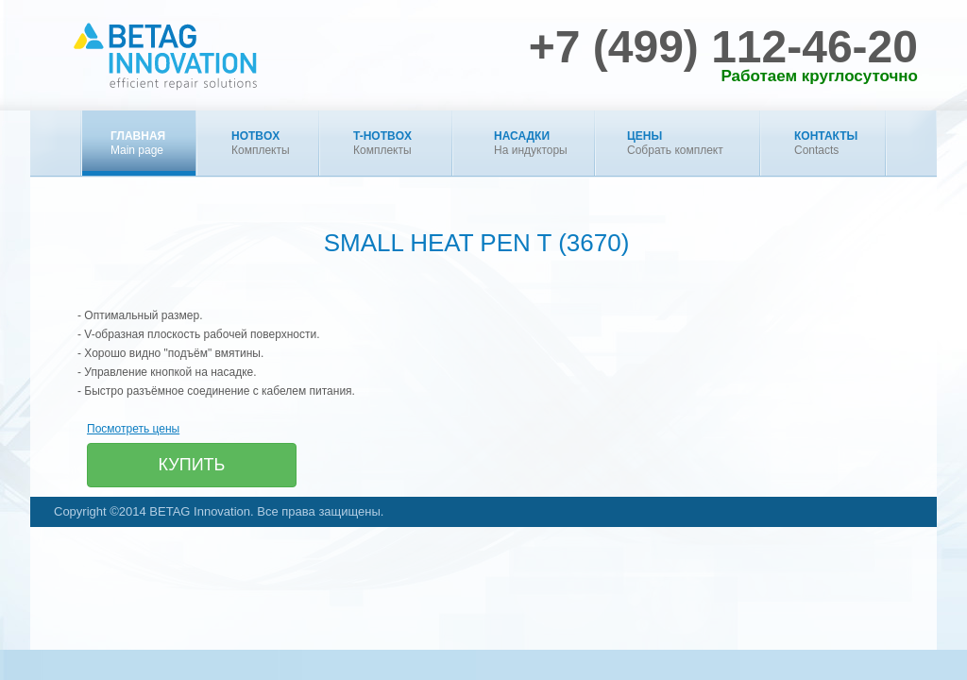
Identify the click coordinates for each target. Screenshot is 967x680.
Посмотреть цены (133, 428)
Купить (192, 464)
